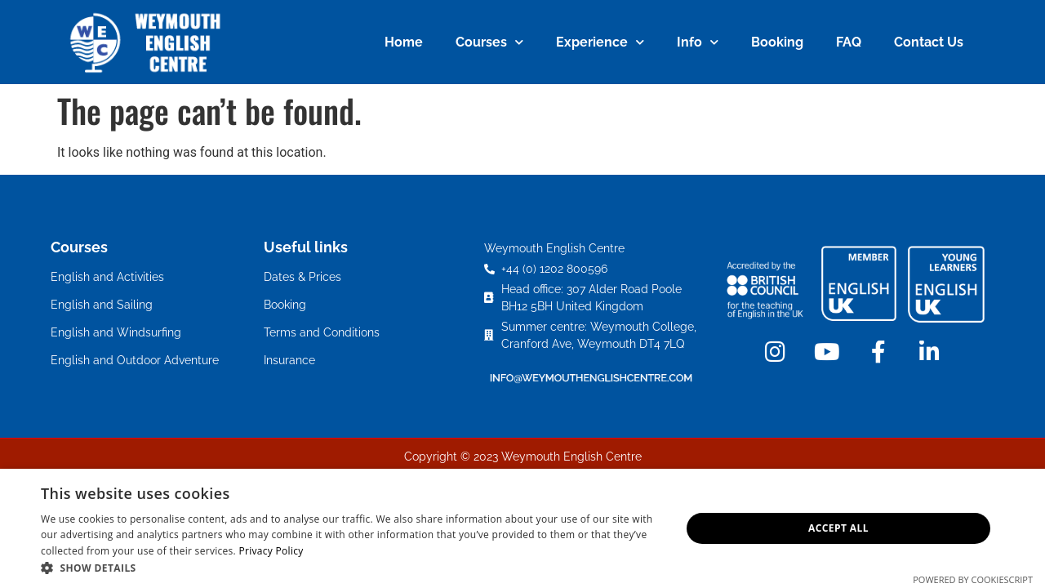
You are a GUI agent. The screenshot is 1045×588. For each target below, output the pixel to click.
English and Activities (107, 276)
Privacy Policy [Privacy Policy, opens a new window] (270, 551)
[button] (351, 567)
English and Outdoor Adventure (135, 360)
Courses (489, 42)
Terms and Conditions (322, 332)
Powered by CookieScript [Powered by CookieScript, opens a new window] (973, 579)
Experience (600, 42)
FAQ (848, 42)
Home (404, 42)
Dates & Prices (302, 276)
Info (697, 42)
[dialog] (522, 528)
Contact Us (928, 42)
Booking (777, 42)
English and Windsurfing (116, 332)
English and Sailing (102, 304)
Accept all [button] (838, 528)
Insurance (289, 360)
